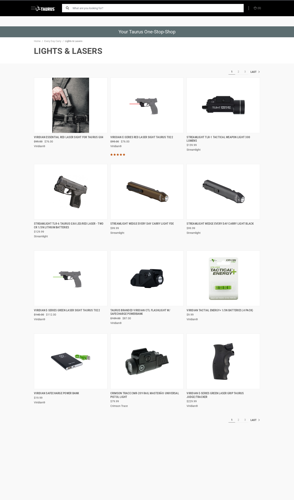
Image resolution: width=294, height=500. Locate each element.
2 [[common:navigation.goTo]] (238, 71)
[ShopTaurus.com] (50, 8)
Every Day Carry (52, 41)
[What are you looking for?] (159, 8)
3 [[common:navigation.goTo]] (245, 71)
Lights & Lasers (73, 41)
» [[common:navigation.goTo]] (255, 71)
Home (37, 41)
